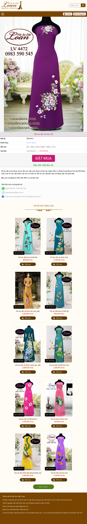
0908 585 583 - (10, 188)
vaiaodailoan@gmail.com (14, 192)
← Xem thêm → (44, 487)
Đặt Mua (43, 158)
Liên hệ (68, 14)
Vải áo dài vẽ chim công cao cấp (28, 365)
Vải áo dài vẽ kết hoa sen (59, 365)
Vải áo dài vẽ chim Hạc (59, 257)
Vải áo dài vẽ (31, 143)
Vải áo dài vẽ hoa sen (59, 473)
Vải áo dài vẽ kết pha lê (28, 419)
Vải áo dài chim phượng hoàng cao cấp (27, 474)
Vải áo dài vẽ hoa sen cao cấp (28, 311)
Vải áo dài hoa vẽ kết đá (27, 257)
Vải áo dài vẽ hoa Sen (59, 419)
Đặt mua (28, 264)
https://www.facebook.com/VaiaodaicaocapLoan (23, 196)
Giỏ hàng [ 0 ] (80, 14)
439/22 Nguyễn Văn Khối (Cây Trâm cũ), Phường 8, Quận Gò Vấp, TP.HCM (26, 503)
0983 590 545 (21, 188)
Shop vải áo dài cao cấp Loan (14, 496)
